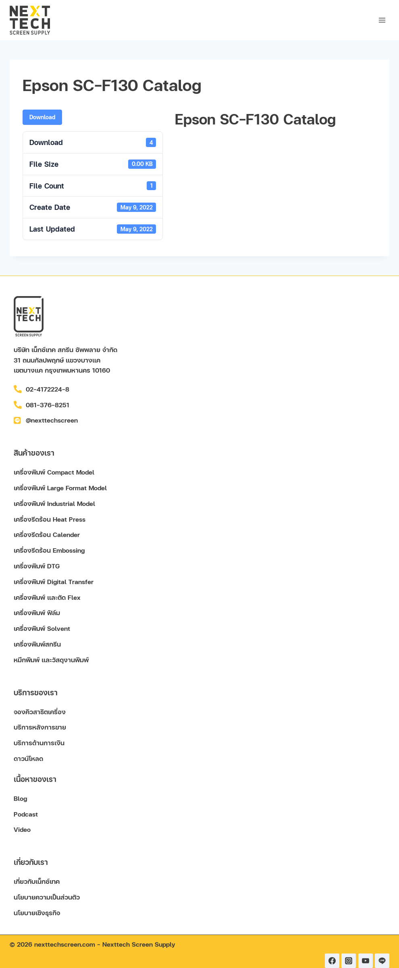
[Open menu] (381, 20)
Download (42, 117)
